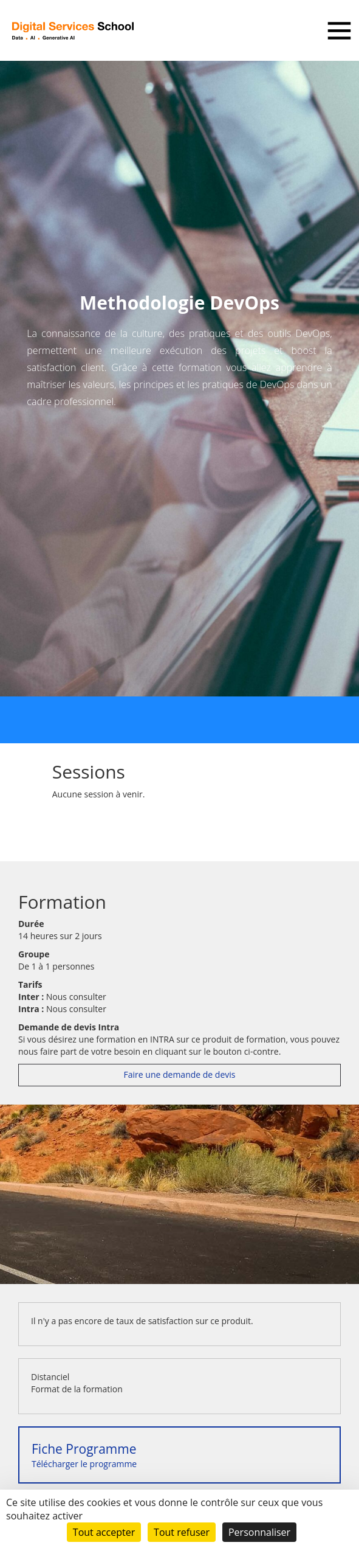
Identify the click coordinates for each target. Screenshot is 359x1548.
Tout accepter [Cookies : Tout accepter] (104, 1532)
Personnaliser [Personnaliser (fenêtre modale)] (259, 1532)
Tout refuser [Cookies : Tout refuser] (182, 1532)
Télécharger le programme (84, 1455)
